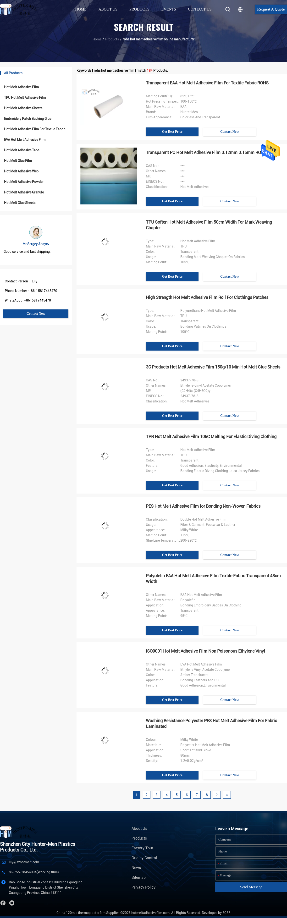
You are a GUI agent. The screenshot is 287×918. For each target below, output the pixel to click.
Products (112, 39)
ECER (226, 913)
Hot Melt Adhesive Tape (21, 150)
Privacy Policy (143, 887)
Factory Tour (142, 848)
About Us (139, 828)
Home (81, 9)
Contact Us (199, 9)
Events (168, 9)
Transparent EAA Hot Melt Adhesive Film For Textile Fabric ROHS (207, 82)
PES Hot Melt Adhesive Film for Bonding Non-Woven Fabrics (203, 506)
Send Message (251, 887)
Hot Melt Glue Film (18, 161)
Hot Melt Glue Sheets (19, 203)
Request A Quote (271, 9)
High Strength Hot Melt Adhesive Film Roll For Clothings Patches (207, 297)
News (136, 867)
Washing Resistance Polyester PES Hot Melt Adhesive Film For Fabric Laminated (211, 723)
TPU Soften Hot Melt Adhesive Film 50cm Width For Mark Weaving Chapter (209, 225)
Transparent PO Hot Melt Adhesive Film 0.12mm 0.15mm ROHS (206, 152)
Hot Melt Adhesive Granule (24, 192)
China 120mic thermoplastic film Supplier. (88, 913)
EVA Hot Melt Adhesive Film (24, 140)
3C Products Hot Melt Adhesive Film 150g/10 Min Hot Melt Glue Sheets (213, 366)
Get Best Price (172, 131)
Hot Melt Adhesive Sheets (23, 108)
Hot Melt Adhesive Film (21, 87)
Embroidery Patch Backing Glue (27, 119)
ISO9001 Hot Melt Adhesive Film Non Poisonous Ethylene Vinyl (205, 651)
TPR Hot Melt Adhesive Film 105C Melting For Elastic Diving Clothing (211, 436)
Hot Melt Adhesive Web (21, 171)
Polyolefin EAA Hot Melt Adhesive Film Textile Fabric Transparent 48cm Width (213, 578)
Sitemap (139, 877)
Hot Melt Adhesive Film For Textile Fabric (34, 129)
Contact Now (36, 313)
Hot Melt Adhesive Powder (24, 182)
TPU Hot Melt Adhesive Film (25, 97)
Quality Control (144, 858)
